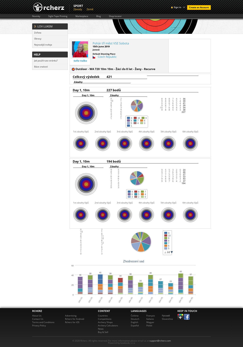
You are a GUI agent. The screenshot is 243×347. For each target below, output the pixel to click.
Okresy (37, 38)
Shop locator (115, 16)
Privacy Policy (39, 325)
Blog (98, 16)
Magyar (150, 322)
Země (90, 9)
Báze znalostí (41, 66)
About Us (36, 315)
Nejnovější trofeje (43, 44)
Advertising (71, 315)
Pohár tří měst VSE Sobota (111, 43)
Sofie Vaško (80, 61)
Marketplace (81, 16)
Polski (149, 325)
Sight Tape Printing (57, 16)
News (101, 328)
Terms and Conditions (43, 322)
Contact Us (37, 318)
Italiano (150, 318)
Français (150, 315)
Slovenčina (167, 318)
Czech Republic (107, 57)
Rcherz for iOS (72, 322)
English (134, 322)
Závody (77, 9)
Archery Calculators (108, 325)
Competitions (104, 318)
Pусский (166, 315)
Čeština (134, 315)
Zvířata (37, 32)
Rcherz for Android (74, 318)
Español (135, 325)
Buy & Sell (103, 332)
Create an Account (199, 7)
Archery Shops (105, 322)
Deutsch (135, 318)
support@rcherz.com (160, 340)
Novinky (36, 16)
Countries (103, 315)
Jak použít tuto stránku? (46, 60)
